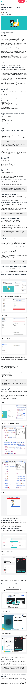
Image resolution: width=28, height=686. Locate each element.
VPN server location (22, 664)
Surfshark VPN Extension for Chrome (12, 589)
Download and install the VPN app (8, 551)
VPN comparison (17, 531)
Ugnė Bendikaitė (8, 14)
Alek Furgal (5, 12)
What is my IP (8, 663)
